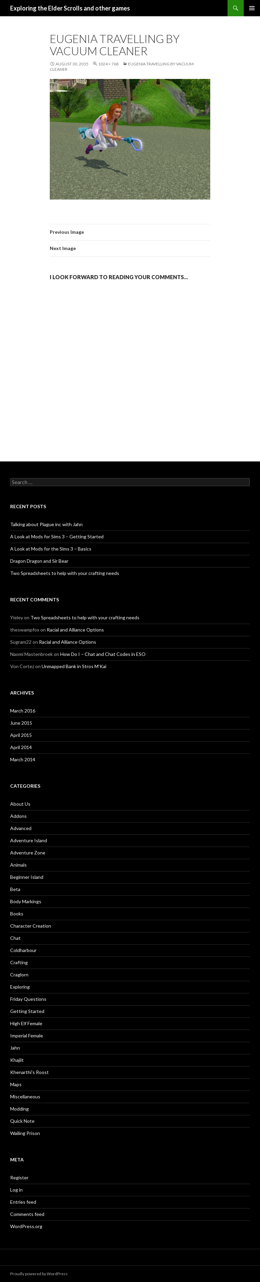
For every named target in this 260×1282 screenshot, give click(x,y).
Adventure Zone (27, 852)
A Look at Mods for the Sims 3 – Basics (50, 549)
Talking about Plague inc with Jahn (46, 524)
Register (19, 1177)
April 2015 (21, 735)
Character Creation (30, 926)
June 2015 (21, 723)
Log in (16, 1190)
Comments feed (27, 1214)
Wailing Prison (25, 1133)
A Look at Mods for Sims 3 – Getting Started (57, 536)
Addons (18, 816)
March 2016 (22, 711)
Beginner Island (26, 877)
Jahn (15, 1048)
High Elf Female (26, 1023)
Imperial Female (26, 1035)
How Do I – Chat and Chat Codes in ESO (103, 654)
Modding (19, 1109)
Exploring (20, 987)
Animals (18, 865)
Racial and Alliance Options (75, 630)
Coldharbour (23, 950)
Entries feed (23, 1202)
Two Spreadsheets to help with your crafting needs (64, 573)
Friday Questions (28, 999)
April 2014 (21, 747)
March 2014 (22, 759)
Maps (16, 1084)
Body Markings (25, 901)
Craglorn (19, 974)
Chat (15, 938)
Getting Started (27, 1011)
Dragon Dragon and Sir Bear (39, 561)
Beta (15, 889)
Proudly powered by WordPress (39, 1273)
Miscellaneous (25, 1096)
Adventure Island (28, 840)
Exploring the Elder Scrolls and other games (70, 8)
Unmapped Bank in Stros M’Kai (74, 666)
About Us (20, 804)
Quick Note (22, 1121)
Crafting (19, 962)
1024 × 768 (108, 63)
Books (16, 913)
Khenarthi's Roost (29, 1072)
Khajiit (17, 1060)
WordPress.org (26, 1226)
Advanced (20, 828)
